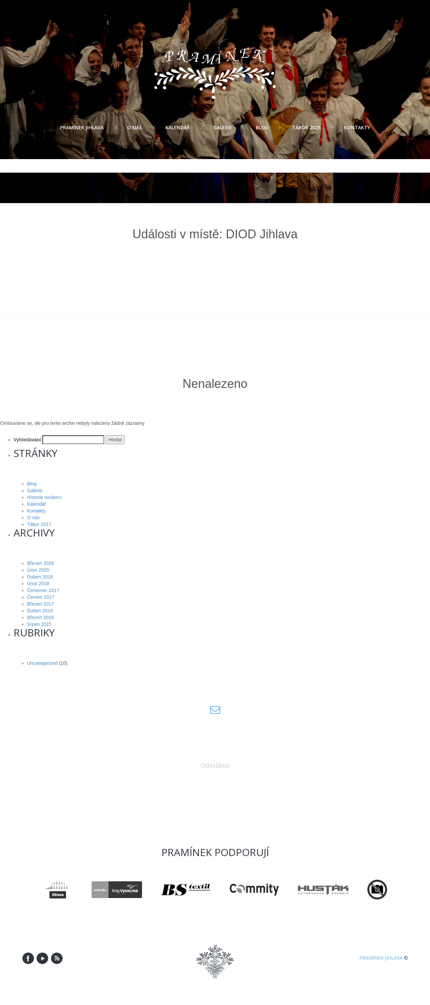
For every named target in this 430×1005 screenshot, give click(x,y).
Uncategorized (42, 663)
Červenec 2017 (43, 590)
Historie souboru (44, 497)
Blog (262, 127)
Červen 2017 (40, 597)
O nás (134, 127)
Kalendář (177, 127)
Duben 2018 (40, 577)
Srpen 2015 (39, 624)
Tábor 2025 (306, 127)
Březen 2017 (40, 604)
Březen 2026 (40, 563)
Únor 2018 (38, 583)
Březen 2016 (40, 617)
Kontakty (357, 127)
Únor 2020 (38, 570)
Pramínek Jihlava (82, 127)
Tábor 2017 (39, 524)
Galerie (222, 127)
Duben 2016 (40, 610)
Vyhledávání (27, 439)
